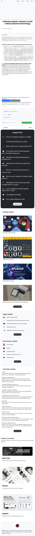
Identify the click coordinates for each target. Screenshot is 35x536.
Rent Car (22, 531)
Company (8, 533)
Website (5, 486)
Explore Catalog (17, 306)
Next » (30, 127)
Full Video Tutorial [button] (16, 100)
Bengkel (26, 531)
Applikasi (5, 514)
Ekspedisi (4, 533)
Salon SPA (13, 531)
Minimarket (19, 530)
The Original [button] (22, 104)
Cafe (10, 530)
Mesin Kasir (6, 458)
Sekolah (29, 531)
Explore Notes (17, 431)
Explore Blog (17, 204)
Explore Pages (17, 334)
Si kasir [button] (4, 106)
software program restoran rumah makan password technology (17, 22)
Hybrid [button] (27, 104)
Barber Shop (8, 531)
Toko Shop (14, 530)
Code (27, 1)
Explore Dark (17, 361)
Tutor (22, 1)
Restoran (7, 530)
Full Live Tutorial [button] (6, 100)
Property (4, 531)
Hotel (23, 530)
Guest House (29, 530)
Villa (26, 530)
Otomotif (18, 531)
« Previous (5, 127)
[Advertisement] (17, 10)
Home (18, 1)
